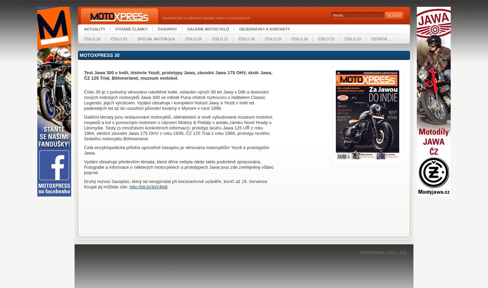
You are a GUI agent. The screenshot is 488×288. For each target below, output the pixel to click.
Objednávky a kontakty (264, 29)
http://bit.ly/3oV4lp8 (148, 186)
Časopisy (167, 29)
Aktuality (94, 29)
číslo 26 (246, 39)
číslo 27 (220, 39)
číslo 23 (326, 39)
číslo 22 (353, 39)
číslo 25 (273, 39)
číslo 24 (299, 39)
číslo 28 (193, 39)
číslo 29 (118, 39)
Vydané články (132, 29)
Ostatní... (380, 39)
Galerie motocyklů (208, 29)
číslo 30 (92, 39)
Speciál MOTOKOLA (156, 39)
